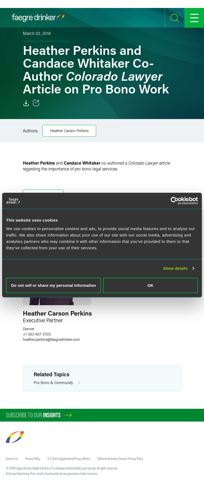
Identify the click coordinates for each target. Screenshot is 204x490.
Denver (29, 328)
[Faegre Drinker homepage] (38, 18)
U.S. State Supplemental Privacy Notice (69, 458)
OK (150, 285)
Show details (175, 268)
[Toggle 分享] (36, 103)
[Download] (26, 103)
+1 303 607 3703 (37, 334)
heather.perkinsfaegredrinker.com (51, 339)
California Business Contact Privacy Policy (120, 458)
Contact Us (12, 458)
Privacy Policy (32, 458)
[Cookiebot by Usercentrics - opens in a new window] (174, 201)
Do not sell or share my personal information (53, 285)
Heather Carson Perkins (69, 130)
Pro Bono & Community (57, 383)
